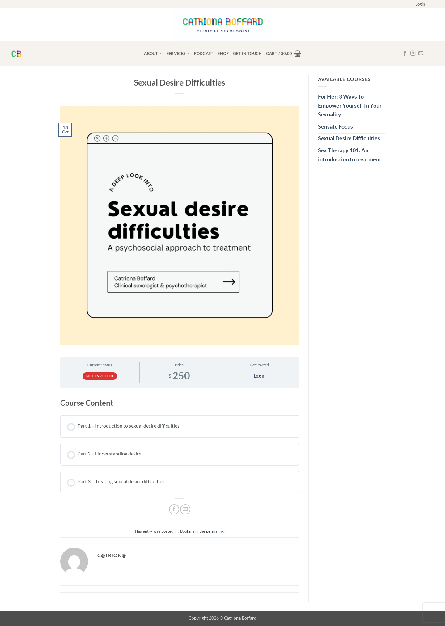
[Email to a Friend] (185, 509)
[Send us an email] (420, 53)
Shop (223, 53)
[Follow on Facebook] (404, 53)
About (153, 53)
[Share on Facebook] (174, 509)
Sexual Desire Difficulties (349, 138)
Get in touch (247, 53)
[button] (420, 4)
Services (178, 53)
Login (259, 376)
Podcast (204, 53)
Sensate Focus (335, 126)
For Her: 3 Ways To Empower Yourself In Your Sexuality (350, 105)
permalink (215, 531)
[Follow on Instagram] (412, 53)
